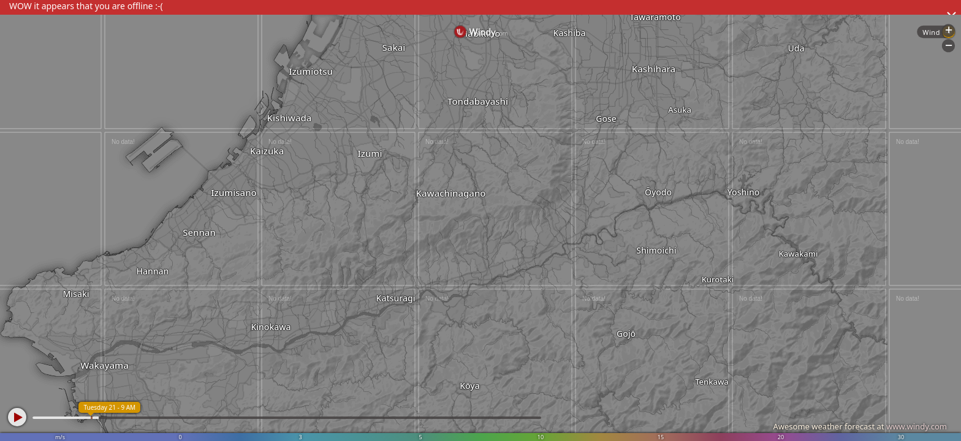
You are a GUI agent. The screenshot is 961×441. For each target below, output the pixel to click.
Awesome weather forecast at (860, 426)
